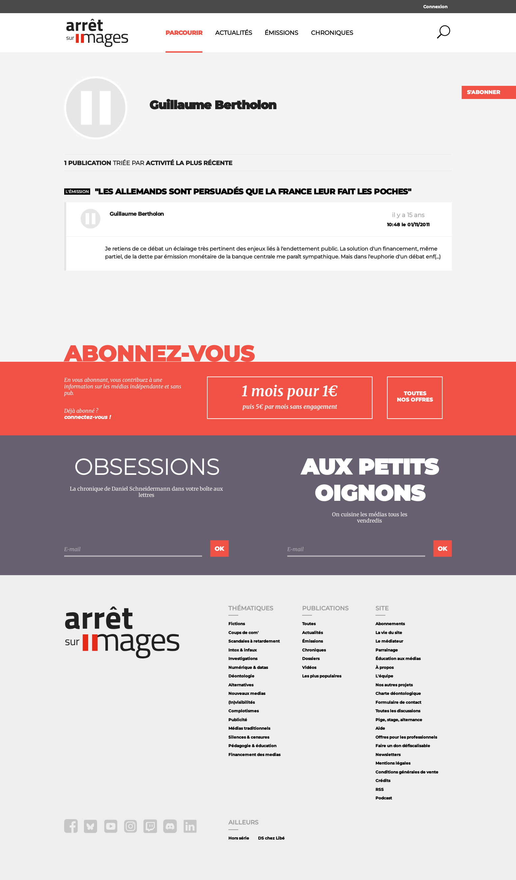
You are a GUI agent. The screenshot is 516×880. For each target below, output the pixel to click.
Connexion (435, 6)
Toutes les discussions (397, 710)
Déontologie (241, 675)
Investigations (242, 658)
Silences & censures (248, 737)
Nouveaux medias (246, 693)
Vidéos (309, 667)
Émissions (281, 33)
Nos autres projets (394, 684)
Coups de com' (243, 632)
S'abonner (483, 92)
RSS (379, 789)
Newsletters (387, 754)
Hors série (238, 838)
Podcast (383, 797)
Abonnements (390, 623)
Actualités (233, 33)
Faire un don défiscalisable (402, 745)
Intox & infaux (242, 650)
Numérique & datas (248, 667)
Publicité (237, 719)
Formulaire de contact (398, 702)
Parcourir (184, 33)
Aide (380, 728)
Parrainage (386, 650)
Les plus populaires (321, 675)
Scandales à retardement (254, 641)
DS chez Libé (271, 838)
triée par (148, 163)
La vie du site (388, 632)
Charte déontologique (398, 693)
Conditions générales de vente (406, 772)
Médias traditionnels (249, 728)
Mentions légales (392, 763)
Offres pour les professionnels (406, 737)
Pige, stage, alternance (398, 719)
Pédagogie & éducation (252, 745)
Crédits (382, 780)
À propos (384, 667)
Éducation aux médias (398, 658)
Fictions (236, 623)
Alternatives (240, 684)
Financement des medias (254, 754)
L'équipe (384, 675)
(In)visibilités (241, 702)
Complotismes (243, 710)
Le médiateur (389, 641)
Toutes (309, 623)
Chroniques (332, 33)
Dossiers (311, 658)
